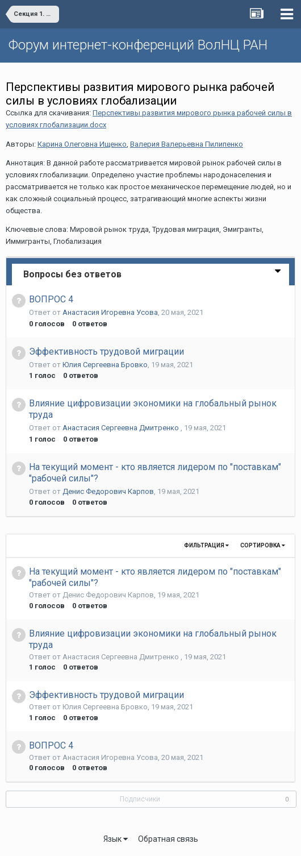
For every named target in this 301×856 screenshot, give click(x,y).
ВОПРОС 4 (51, 299)
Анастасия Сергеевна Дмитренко (121, 427)
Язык (115, 838)
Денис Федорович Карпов (108, 491)
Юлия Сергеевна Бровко (105, 364)
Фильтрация (206, 545)
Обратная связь (168, 838)
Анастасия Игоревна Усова (110, 312)
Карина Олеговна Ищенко (82, 144)
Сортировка (262, 545)
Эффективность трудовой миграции (106, 351)
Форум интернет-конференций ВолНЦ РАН (138, 45)
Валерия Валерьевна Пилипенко (186, 144)
